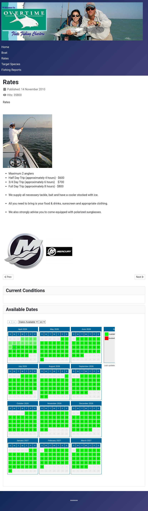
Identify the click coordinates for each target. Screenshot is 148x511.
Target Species (10, 64)
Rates (5, 58)
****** (74, 501)
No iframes (60, 399)
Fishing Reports (11, 70)
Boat (4, 52)
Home (5, 47)
